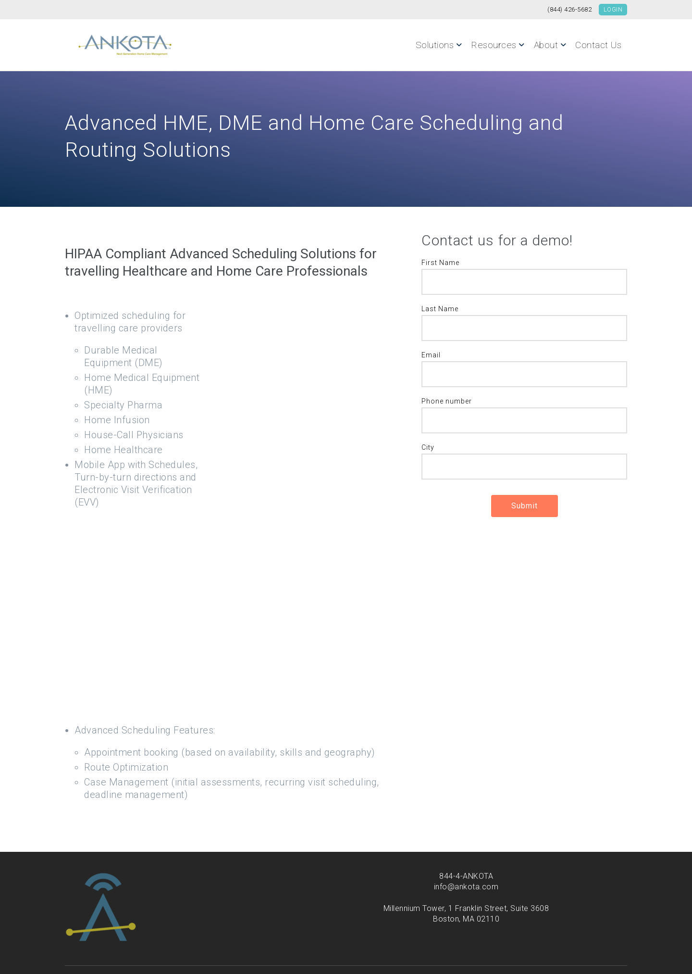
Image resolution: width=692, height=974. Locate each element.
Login (613, 9)
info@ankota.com (466, 861)
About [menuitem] (546, 45)
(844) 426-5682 (569, 9)
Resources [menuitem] (494, 45)
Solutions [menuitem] (435, 45)
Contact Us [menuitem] (598, 45)
